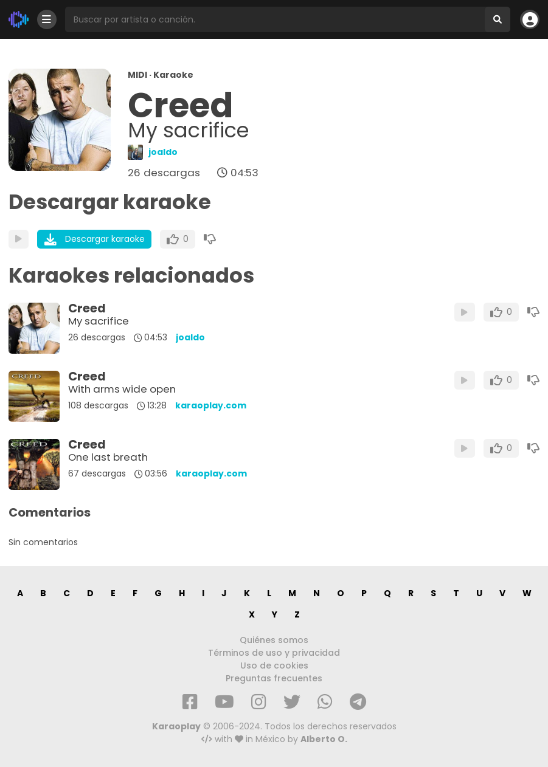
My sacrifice (98, 321)
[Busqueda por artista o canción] (275, 19)
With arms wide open (122, 389)
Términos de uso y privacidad (274, 653)
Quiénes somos (274, 640)
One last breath (108, 457)
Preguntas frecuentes (274, 678)
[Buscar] (497, 19)
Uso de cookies (274, 665)
